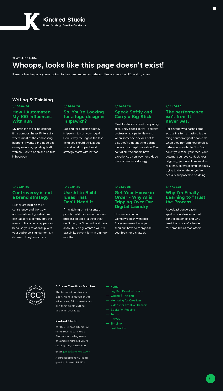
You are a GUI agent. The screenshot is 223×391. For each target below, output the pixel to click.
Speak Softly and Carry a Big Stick (133, 114)
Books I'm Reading (123, 310)
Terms (115, 314)
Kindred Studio (64, 19)
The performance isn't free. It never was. (184, 116)
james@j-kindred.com (76, 351)
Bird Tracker (118, 328)
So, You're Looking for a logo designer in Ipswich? (84, 116)
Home (115, 287)
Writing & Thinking (122, 296)
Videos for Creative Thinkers (129, 305)
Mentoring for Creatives (126, 300)
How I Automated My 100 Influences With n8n (32, 116)
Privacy (115, 319)
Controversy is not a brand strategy (32, 195)
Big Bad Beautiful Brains (127, 291)
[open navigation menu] (214, 9)
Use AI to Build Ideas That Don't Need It (79, 197)
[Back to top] (210, 378)
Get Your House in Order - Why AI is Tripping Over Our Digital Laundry (134, 200)
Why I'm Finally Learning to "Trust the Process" (185, 197)
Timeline (116, 324)
